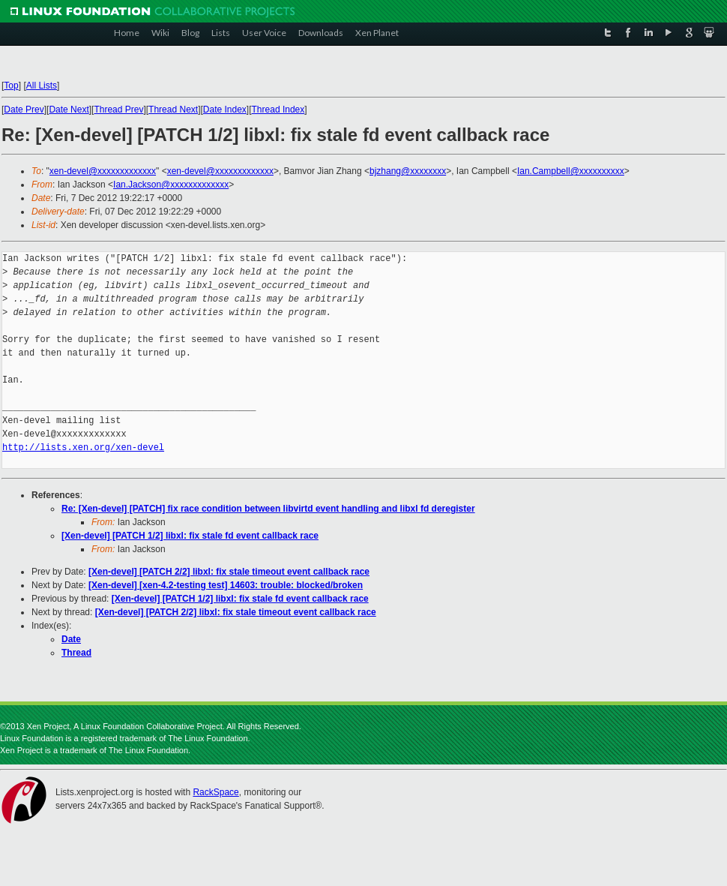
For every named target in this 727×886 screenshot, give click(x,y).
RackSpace (215, 792)
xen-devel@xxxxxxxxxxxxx (102, 171)
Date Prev (23, 109)
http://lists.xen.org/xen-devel (83, 447)
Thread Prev (118, 109)
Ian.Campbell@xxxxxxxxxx (570, 171)
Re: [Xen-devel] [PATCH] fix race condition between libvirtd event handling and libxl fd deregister (268, 508)
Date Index (225, 109)
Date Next (68, 109)
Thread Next (173, 109)
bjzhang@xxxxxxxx (407, 171)
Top (11, 85)
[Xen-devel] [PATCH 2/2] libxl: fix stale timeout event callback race (228, 571)
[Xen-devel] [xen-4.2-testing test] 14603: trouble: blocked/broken (225, 585)
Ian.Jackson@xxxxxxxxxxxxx (171, 184)
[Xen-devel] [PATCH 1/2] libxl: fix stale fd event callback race (190, 535)
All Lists (41, 85)
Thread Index (278, 109)
